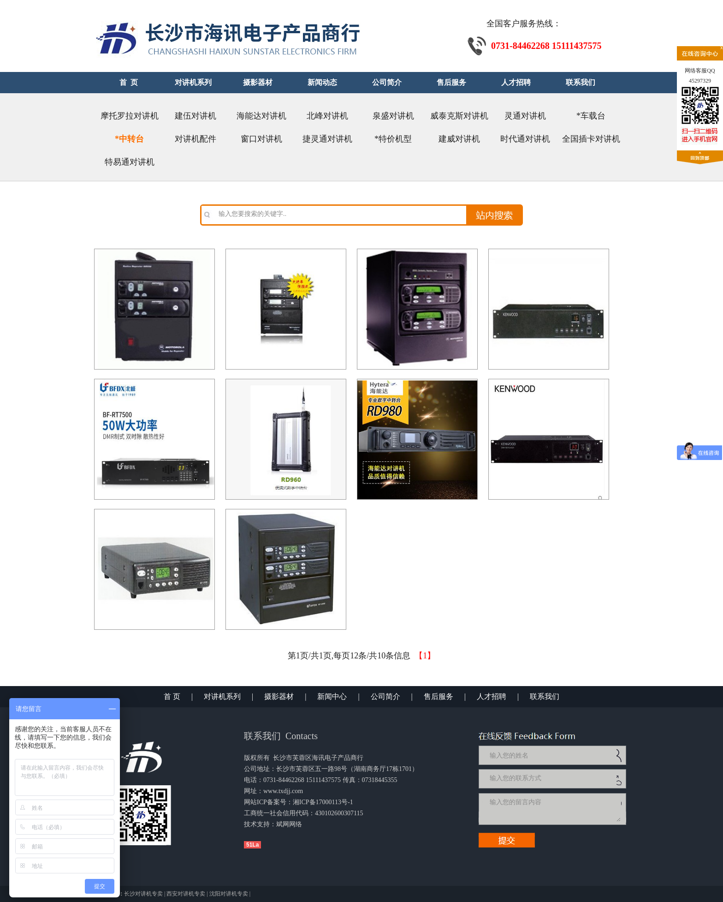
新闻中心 (332, 696)
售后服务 (438, 696)
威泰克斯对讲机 (459, 115)
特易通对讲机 (129, 162)
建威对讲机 (459, 138)
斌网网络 (289, 824)
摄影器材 (279, 696)
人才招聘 (491, 696)
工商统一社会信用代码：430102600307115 (303, 813)
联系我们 (544, 696)
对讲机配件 (195, 138)
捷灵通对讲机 (327, 138)
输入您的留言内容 (554, 808)
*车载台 (590, 115)
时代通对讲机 (525, 138)
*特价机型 (393, 138)
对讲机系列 (222, 696)
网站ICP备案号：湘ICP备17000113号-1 (298, 802)
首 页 (172, 696)
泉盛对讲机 (393, 115)
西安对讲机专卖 (185, 893)
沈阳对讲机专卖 (228, 893)
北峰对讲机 (327, 115)
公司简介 (385, 696)
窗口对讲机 (261, 138)
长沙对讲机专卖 (143, 893)
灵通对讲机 (525, 115)
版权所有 (257, 757)
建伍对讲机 (195, 115)
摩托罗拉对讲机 (130, 115)
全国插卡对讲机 (591, 138)
